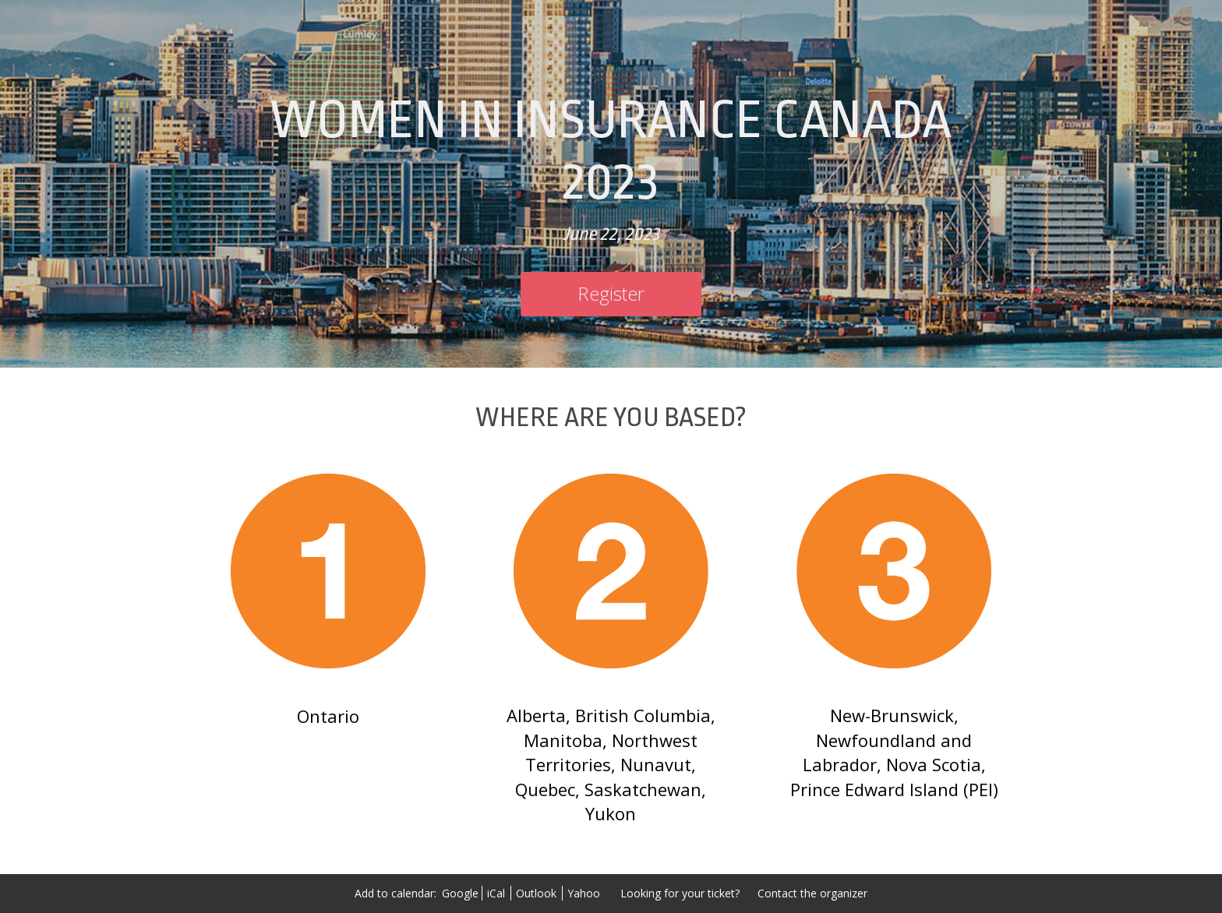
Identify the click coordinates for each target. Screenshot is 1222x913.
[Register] (611, 293)
